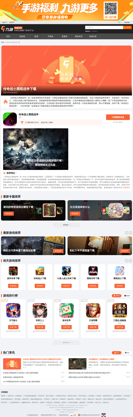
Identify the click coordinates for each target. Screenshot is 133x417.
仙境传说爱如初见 (7, 399)
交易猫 (42, 402)
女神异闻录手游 (121, 399)
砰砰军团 (25, 399)
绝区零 (3, 396)
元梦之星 (10, 396)
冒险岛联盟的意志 (36, 399)
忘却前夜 (127, 396)
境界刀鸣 (55, 399)
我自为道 (98, 399)
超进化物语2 (118, 396)
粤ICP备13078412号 (54, 407)
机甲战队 (18, 399)
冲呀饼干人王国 (81, 399)
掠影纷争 (63, 399)
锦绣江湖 (91, 399)
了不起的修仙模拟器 (29, 396)
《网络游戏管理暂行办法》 (48, 415)
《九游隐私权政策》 (32, 415)
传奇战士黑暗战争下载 (13, 42)
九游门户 (4, 22)
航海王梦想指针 (108, 399)
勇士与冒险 (49, 396)
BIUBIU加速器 (73, 402)
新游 (36, 36)
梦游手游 (35, 402)
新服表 (64, 36)
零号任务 (41, 396)
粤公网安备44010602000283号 (89, 415)
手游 (2, 42)
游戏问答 (93, 36)
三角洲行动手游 (60, 396)
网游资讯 (79, 36)
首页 (8, 36)
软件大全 (98, 402)
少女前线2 (91, 396)
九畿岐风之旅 (25, 402)
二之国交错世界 (14, 402)
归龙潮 (98, 396)
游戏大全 (106, 402)
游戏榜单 (82, 402)
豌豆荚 (64, 402)
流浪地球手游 (107, 396)
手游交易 (49, 402)
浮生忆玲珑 (82, 396)
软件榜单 (90, 402)
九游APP (11, 22)
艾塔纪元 (47, 399)
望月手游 (4, 402)
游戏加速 (57, 402)
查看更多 (8, 213)
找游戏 (22, 36)
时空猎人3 (95, 31)
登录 (119, 22)
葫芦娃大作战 (72, 396)
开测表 (50, 36)
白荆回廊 (18, 396)
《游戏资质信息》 (64, 415)
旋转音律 (70, 399)
